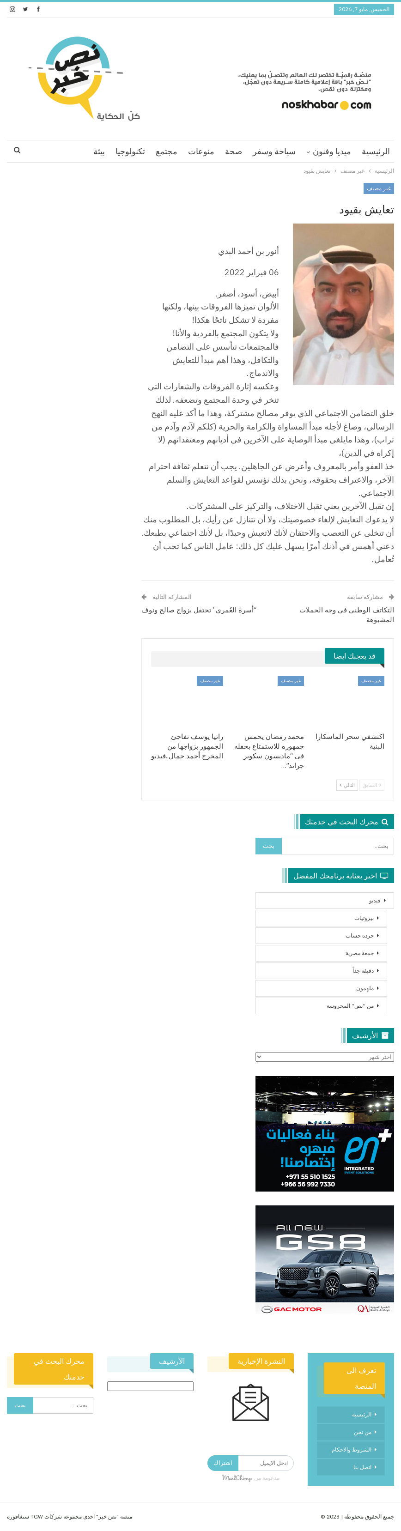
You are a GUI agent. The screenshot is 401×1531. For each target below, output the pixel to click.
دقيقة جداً (363, 970)
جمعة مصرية (360, 953)
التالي (347, 785)
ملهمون (365, 988)
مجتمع (166, 151)
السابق (372, 785)
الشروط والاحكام (351, 1449)
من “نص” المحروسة (350, 1005)
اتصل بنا (362, 1467)
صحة (233, 151)
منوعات (201, 151)
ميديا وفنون (332, 151)
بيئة (99, 151)
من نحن (362, 1431)
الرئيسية (376, 151)
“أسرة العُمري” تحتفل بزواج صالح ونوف (198, 609)
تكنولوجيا (130, 151)
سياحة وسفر (274, 151)
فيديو (375, 900)
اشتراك (222, 1463)
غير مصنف (379, 188)
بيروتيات (364, 917)
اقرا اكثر (68, 151)
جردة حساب (360, 935)
